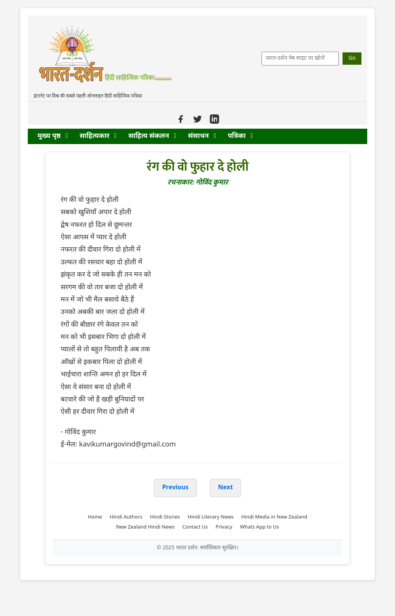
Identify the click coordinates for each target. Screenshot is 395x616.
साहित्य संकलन (152, 136)
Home (95, 517)
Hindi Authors (126, 517)
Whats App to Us (259, 527)
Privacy (224, 527)
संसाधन (202, 136)
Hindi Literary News (210, 517)
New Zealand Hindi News (145, 527)
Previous (175, 488)
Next (225, 488)
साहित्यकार (97, 136)
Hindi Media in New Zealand (274, 517)
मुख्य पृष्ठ (52, 136)
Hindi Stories (165, 517)
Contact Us (195, 527)
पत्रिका (240, 136)
